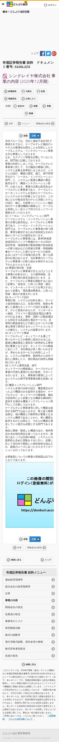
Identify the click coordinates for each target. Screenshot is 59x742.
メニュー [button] (3, 4)
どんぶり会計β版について (20, 719)
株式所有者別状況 (15, 648)
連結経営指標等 (14, 579)
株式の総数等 (12, 635)
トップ (48, 560)
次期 (34, 136)
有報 (49, 106)
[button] (50, 5)
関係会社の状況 (43, 124)
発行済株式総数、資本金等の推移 (24, 641)
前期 (25, 136)
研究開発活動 (12, 628)
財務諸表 (12, 91)
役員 (43, 91)
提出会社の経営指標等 (17, 586)
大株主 (28, 91)
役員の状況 (11, 655)
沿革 (11, 124)
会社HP (21, 106)
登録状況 (12, 99)
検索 (36, 106)
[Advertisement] (29, 31)
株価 (31, 113)
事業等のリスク (14, 621)
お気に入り (30, 99)
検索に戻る (16, 560)
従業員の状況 (12, 614)
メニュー (26, 124)
